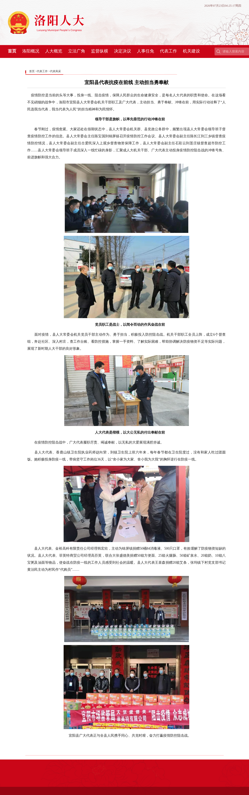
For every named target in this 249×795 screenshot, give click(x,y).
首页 (12, 51)
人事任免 (145, 51)
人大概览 (53, 51)
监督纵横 (99, 51)
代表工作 (168, 51)
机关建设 (191, 51)
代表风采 (55, 71)
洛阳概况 (30, 51)
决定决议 (122, 51)
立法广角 (76, 51)
